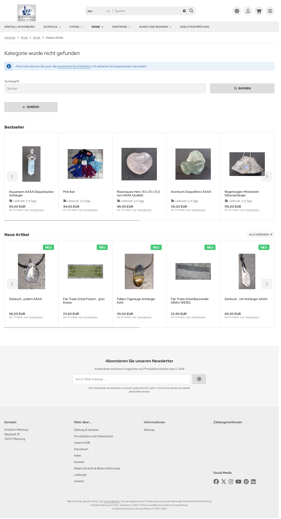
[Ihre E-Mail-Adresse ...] (131, 379)
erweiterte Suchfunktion (74, 66)
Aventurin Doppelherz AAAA (191, 192)
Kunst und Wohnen (155, 27)
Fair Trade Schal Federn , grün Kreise (84, 300)
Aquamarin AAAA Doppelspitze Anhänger (31, 193)
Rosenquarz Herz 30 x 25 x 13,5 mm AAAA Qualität (138, 193)
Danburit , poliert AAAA (25, 299)
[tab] (72, 223)
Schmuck (52, 27)
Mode (97, 27)
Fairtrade (121, 27)
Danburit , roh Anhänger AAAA (246, 299)
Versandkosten (36, 210)
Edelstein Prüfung (194, 27)
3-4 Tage (31, 201)
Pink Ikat (69, 192)
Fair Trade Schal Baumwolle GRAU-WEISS (190, 300)
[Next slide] (266, 176)
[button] (98, 11)
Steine (76, 27)
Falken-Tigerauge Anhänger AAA (136, 300)
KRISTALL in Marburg (19, 27)
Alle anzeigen (260, 234)
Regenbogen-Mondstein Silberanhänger (242, 193)
